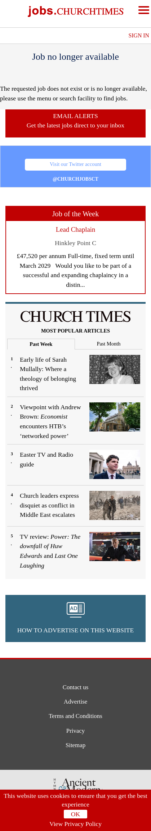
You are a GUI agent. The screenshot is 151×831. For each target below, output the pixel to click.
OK (75, 814)
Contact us (75, 687)
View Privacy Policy (75, 823)
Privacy (75, 731)
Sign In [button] (138, 35)
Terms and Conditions (75, 716)
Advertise (75, 702)
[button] (75, 618)
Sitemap (75, 745)
